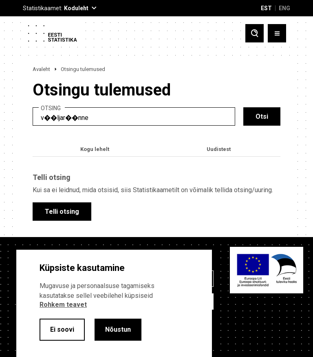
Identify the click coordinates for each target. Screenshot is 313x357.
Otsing (51, 108)
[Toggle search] (254, 33)
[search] (134, 116)
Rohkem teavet (63, 304)
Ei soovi (62, 329)
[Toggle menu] (277, 33)
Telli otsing (62, 211)
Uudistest (219, 149)
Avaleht (41, 69)
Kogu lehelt (94, 149)
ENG (284, 8)
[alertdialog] (114, 303)
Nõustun (118, 329)
